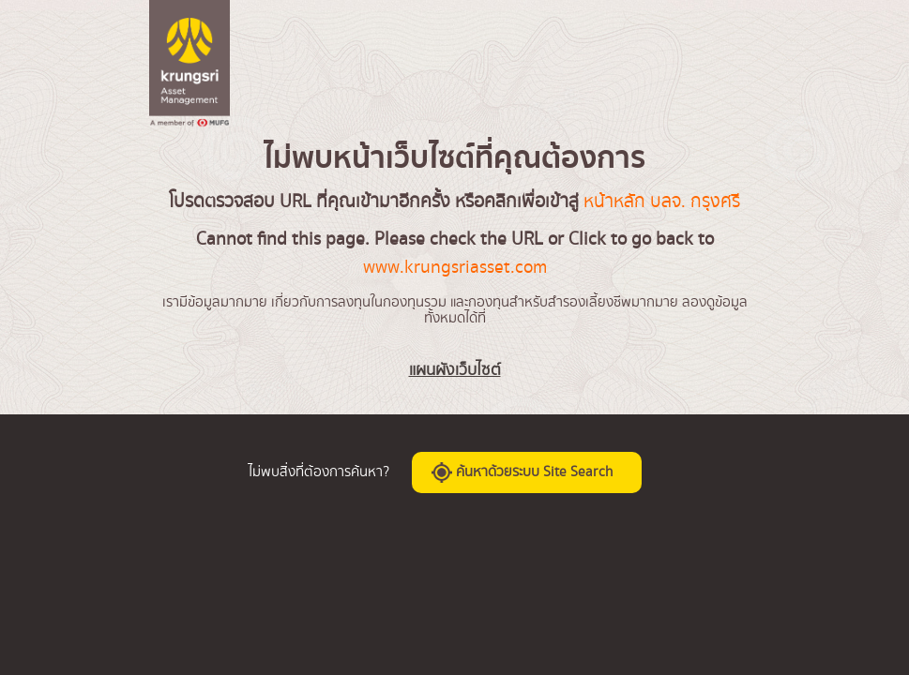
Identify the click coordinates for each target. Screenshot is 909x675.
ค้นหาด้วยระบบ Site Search (522, 472)
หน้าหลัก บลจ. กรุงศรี (661, 201)
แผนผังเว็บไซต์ (455, 370)
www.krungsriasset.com (455, 267)
